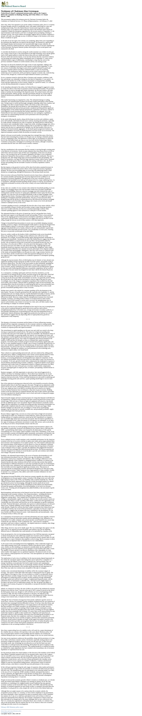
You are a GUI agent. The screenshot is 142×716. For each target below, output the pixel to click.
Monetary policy (17, 711)
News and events (9, 711)
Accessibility (4, 712)
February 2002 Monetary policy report (12, 707)
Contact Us (10, 712)
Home (2, 711)
